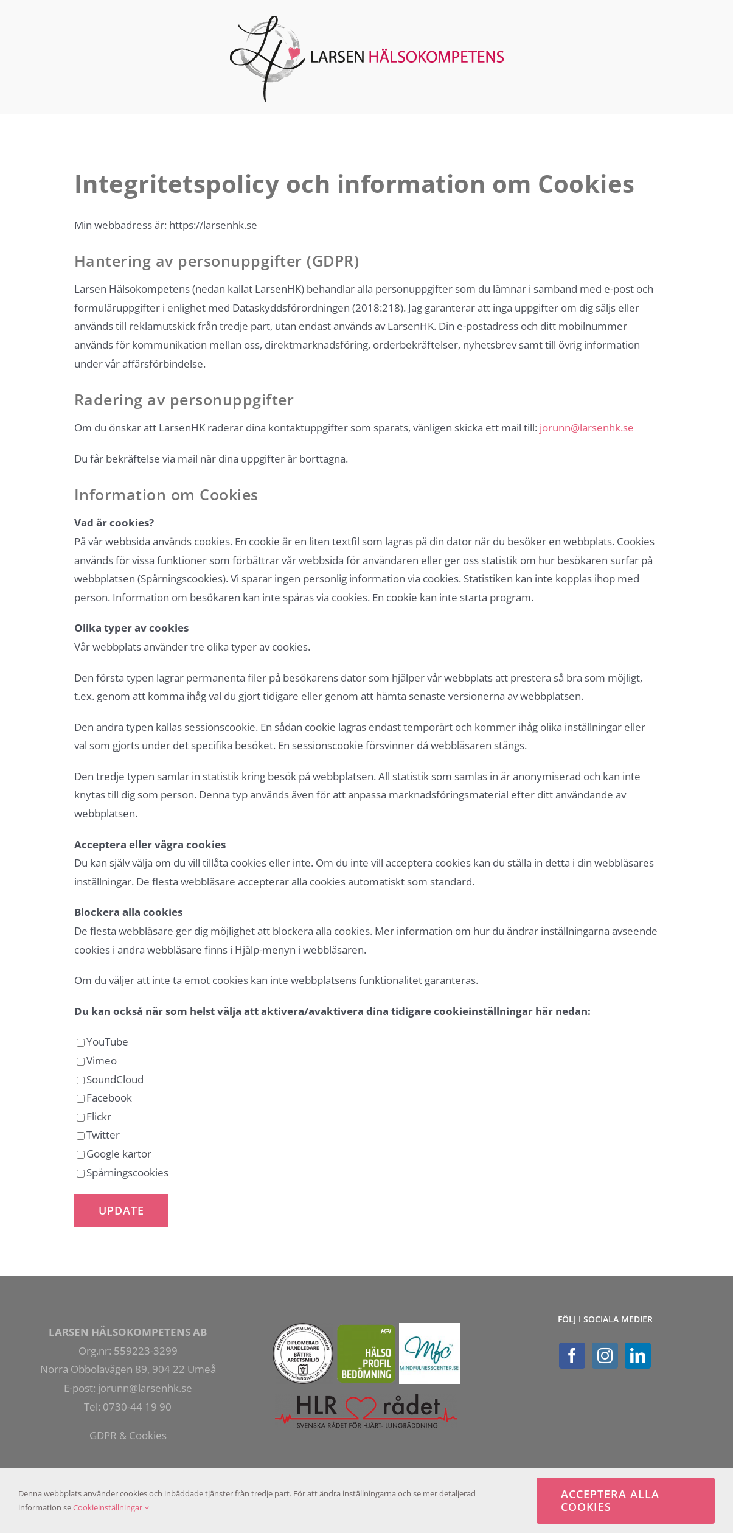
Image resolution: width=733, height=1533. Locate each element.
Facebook (104, 1098)
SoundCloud (110, 1079)
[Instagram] (605, 1356)
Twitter (98, 1135)
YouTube (102, 1042)
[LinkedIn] (638, 1356)
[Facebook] (572, 1356)
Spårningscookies (122, 1172)
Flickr (94, 1116)
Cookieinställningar (111, 1507)
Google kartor (114, 1154)
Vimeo (97, 1060)
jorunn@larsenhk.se (587, 428)
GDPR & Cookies (128, 1435)
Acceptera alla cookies (610, 1500)
